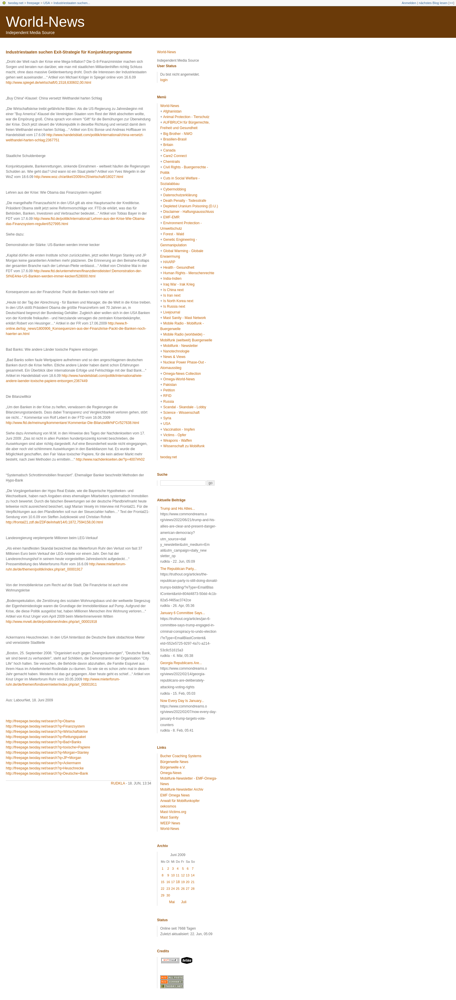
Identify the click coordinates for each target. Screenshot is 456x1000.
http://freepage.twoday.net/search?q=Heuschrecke (45, 768)
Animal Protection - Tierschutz (186, 117)
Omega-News (170, 773)
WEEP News (170, 823)
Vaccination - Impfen (179, 429)
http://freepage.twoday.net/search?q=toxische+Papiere (48, 747)
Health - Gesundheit (178, 267)
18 (178, 882)
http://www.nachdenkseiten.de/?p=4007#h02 (110, 459)
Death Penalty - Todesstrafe (184, 201)
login (164, 80)
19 (183, 882)
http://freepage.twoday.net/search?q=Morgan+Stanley (47, 753)
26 (183, 888)
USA (46, 3)
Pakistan (170, 385)
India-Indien (172, 279)
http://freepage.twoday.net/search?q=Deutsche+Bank (47, 773)
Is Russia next (174, 306)
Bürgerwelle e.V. (173, 767)
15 (162, 882)
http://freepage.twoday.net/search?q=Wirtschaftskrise (47, 732)
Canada (169, 150)
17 (173, 882)
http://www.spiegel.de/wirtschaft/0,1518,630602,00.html (48, 83)
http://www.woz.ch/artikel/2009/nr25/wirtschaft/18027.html (78, 177)
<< (451, 3)
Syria (167, 418)
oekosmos (168, 806)
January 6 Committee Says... (182, 613)
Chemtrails (171, 162)
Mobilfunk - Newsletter (180, 346)
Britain (168, 145)
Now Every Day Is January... (182, 701)
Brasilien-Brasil (174, 139)
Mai (171, 902)
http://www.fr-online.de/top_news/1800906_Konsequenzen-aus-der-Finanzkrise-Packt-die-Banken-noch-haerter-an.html (76, 328)
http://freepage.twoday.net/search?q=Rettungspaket (46, 737)
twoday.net (15, 3)
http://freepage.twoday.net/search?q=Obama (40, 721)
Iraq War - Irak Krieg (179, 284)
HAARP (169, 262)
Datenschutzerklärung (180, 195)
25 (177, 888)
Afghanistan (172, 111)
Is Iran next (171, 295)
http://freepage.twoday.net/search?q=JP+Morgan (43, 758)
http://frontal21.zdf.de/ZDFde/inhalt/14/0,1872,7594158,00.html (54, 522)
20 (187, 882)
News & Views (174, 357)
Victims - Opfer (174, 435)
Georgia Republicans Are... (181, 663)
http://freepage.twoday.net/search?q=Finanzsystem (45, 726)
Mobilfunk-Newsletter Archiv (181, 789)
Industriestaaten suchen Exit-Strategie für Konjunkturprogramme (69, 52)
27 (187, 888)
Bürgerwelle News (174, 762)
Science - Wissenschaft (181, 413)
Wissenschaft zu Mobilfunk (183, 446)
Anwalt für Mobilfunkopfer (180, 801)
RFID (167, 396)
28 (193, 888)
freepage (33, 3)
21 (193, 882)
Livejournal (171, 312)
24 (173, 888)
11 (177, 875)
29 (162, 895)
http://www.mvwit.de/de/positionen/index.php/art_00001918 (51, 622)
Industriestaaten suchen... (72, 3)
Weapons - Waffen (177, 440)
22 (162, 888)
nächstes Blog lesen (433, 3)
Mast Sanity (169, 817)
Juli (183, 902)
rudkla (118, 783)
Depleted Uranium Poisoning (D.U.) (190, 206)
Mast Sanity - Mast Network (184, 318)
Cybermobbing (174, 189)
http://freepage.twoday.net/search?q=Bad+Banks (43, 742)
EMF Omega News (175, 795)
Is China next (173, 290)
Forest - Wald (173, 234)
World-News (45, 22)
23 (168, 888)
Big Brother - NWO (177, 134)
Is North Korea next (178, 301)
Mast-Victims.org (173, 812)
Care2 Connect (175, 156)
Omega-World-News (179, 379)
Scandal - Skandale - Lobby (184, 407)
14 (193, 875)
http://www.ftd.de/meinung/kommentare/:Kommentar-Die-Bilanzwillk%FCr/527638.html (72, 423)
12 (183, 875)
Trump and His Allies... (177, 509)
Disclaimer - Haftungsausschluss (188, 212)
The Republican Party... (178, 569)
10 (173, 875)
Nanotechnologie (176, 351)
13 (187, 875)
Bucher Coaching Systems (180, 756)
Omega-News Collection (182, 374)
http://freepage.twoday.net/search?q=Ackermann (43, 763)
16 (168, 882)
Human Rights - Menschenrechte (188, 273)
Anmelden (409, 3)
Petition (169, 390)
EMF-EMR (171, 217)
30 (168, 895)
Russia (168, 402)
